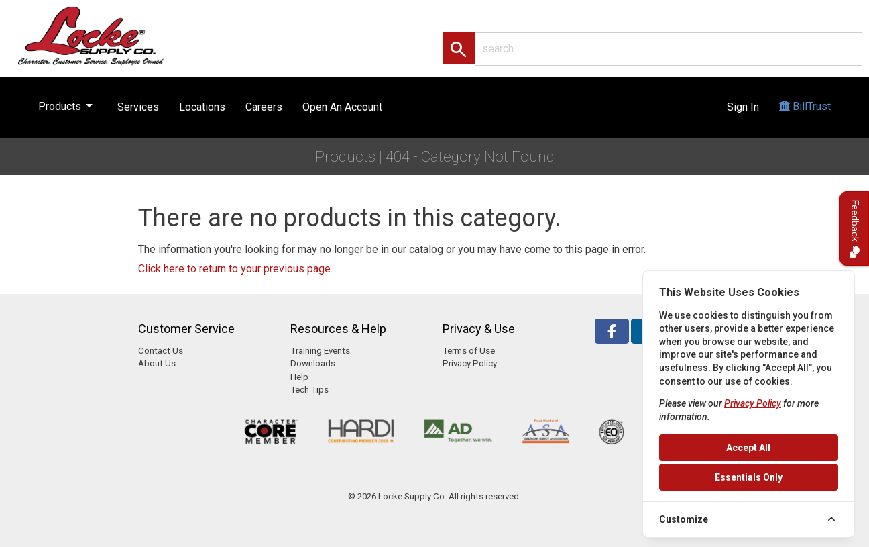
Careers (263, 107)
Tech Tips (309, 390)
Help (299, 377)
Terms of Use (469, 351)
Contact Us (160, 351)
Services (138, 107)
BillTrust (805, 119)
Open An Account (342, 107)
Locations (202, 107)
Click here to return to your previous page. (235, 268)
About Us (157, 363)
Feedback (854, 228)
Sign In (743, 107)
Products (67, 103)
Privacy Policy (470, 363)
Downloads (312, 363)
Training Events (320, 351)
